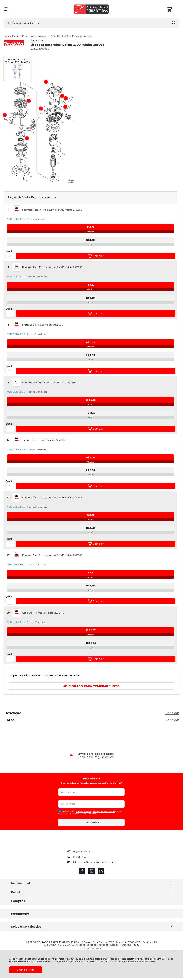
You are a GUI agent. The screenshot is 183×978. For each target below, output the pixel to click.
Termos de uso (83, 812)
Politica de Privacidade (104, 812)
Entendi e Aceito (26, 969)
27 (8, 555)
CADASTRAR (91, 822)
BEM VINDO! (91, 778)
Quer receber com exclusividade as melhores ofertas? (91, 783)
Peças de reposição (82, 36)
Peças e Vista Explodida (35, 36)
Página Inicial (11, 36)
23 (8, 497)
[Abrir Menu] (6, 9)
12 (8, 440)
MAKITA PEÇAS (60, 36)
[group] (91, 755)
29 (8, 612)
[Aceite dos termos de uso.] (59, 811)
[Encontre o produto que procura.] (173, 23)
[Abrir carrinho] (172, 9)
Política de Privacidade (142, 961)
